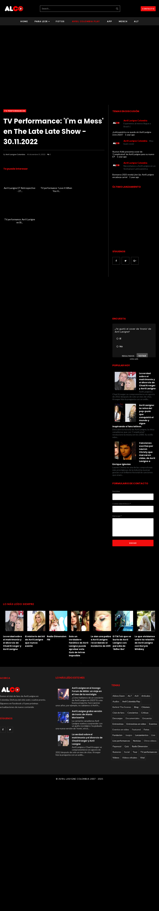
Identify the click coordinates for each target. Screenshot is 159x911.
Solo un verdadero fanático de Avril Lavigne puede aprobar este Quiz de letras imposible (78, 646)
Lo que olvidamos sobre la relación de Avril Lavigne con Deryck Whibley (145, 643)
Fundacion (117, 735)
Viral (142, 757)
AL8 (136, 696)
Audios (116, 701)
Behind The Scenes (122, 707)
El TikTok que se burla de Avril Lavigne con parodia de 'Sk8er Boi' (122, 643)
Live (153, 735)
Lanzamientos (141, 735)
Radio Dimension (140, 746)
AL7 (136, 21)
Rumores (117, 752)
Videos (116, 757)
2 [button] (81, 664)
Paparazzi (117, 746)
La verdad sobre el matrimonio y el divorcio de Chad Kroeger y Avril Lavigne (12, 643)
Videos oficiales (129, 757)
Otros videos (150, 740)
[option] (14, 630)
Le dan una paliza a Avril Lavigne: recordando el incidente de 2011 (101, 641)
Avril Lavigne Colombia (15, 154)
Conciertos (132, 712)
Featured (136, 729)
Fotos (60, 21)
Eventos (153, 724)
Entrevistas (118, 724)
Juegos (128, 735)
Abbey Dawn (119, 696)
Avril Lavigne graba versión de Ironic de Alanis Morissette (87, 714)
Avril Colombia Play (86, 21)
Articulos (145, 696)
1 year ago (130, 134)
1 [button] (78, 664)
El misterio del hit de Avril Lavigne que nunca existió (35, 641)
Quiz (126, 746)
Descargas (118, 718)
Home (24, 21)
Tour (135, 752)
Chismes (145, 707)
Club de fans (118, 712)
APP (109, 21)
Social (127, 752)
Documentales (133, 718)
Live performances (121, 740)
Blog (136, 707)
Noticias (137, 740)
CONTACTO (148, 9)
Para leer (42, 21)
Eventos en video (121, 729)
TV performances (14, 111)
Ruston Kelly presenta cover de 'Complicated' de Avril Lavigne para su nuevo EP (133, 154)
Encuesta (147, 718)
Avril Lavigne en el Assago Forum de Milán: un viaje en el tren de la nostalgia (87, 691)
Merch (123, 21)
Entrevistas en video (136, 724)
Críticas (144, 712)
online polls (134, 359)
